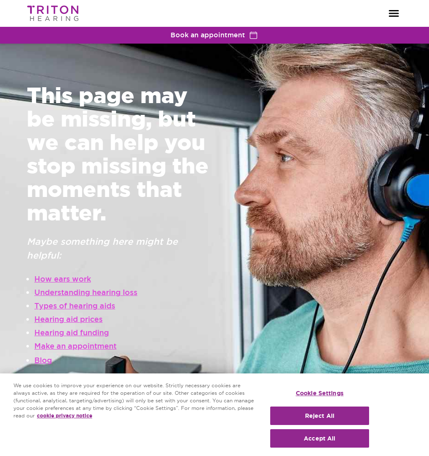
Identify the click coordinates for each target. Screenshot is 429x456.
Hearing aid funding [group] (71, 332)
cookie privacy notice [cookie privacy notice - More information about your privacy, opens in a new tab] (64, 415)
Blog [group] (43, 360)
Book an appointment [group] (214, 35)
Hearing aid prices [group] (68, 319)
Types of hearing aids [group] (74, 306)
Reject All (319, 416)
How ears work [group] (62, 279)
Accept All (319, 438)
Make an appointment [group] (75, 346)
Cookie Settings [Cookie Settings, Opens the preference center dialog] (320, 393)
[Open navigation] (393, 13)
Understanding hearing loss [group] (85, 292)
